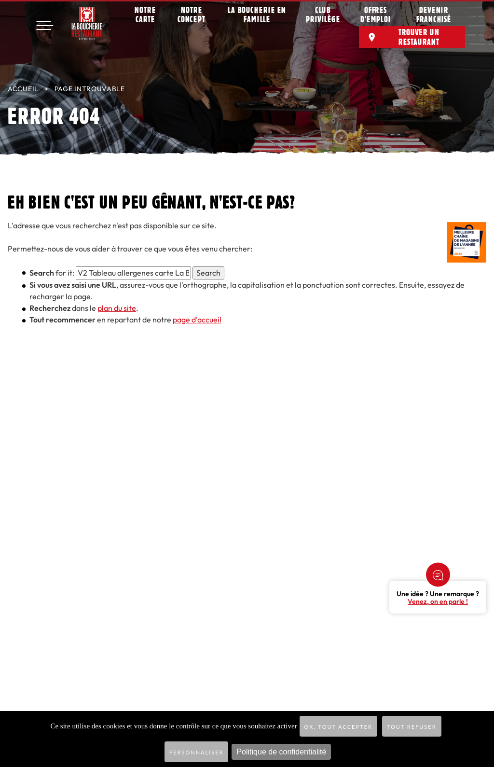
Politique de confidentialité (281, 752)
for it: (51, 273)
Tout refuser (412, 727)
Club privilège (323, 19)
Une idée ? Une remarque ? (438, 598)
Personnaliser (196, 752)
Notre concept (192, 19)
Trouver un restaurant (418, 41)
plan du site (116, 308)
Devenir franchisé (433, 19)
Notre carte (145, 19)
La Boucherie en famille (257, 19)
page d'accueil (197, 320)
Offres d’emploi (375, 19)
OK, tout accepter (338, 727)
